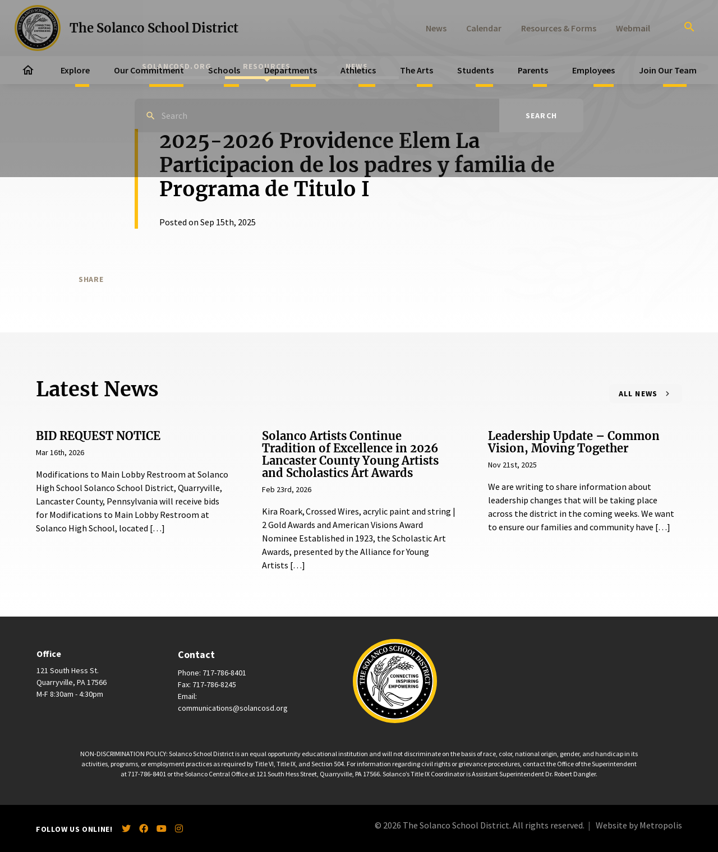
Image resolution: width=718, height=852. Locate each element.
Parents (533, 70)
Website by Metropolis (639, 825)
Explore (75, 70)
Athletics (358, 70)
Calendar (483, 28)
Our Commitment (149, 70)
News (436, 28)
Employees (593, 70)
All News (638, 393)
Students (475, 70)
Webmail (633, 28)
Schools (224, 70)
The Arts (416, 70)
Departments (290, 70)
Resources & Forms (558, 28)
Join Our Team (668, 70)
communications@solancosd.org (233, 708)
